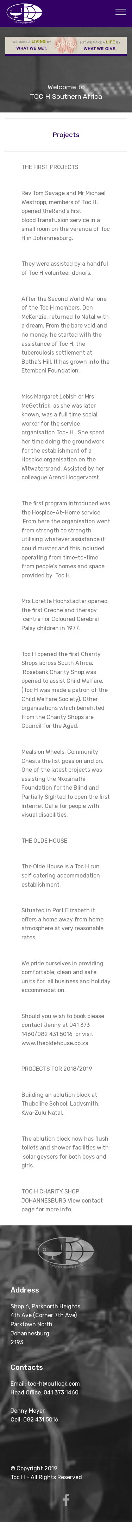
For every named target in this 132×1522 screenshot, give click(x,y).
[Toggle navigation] (120, 11)
